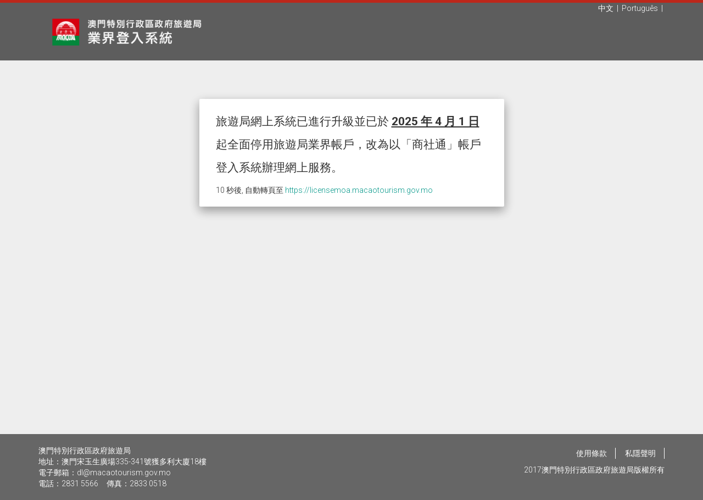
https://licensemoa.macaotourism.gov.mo (359, 190)
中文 (605, 8)
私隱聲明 (640, 453)
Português (640, 8)
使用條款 (591, 453)
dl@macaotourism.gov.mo (124, 472)
